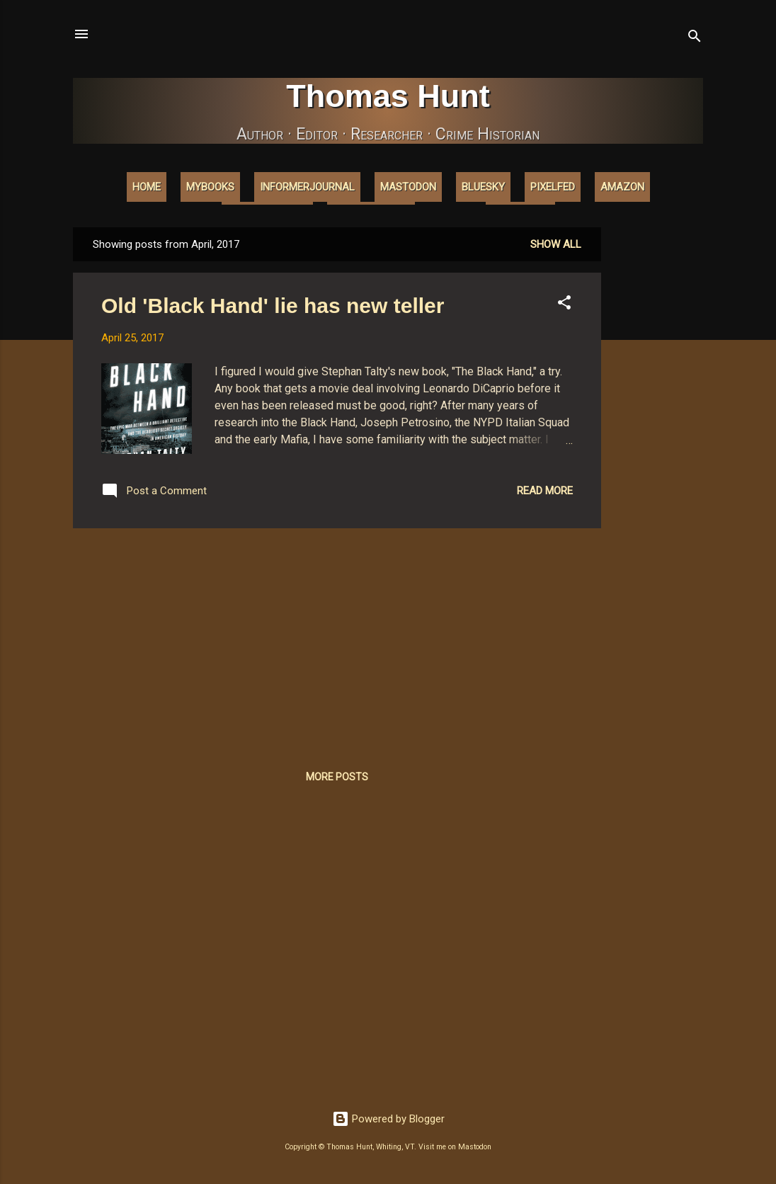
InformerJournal (307, 187)
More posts (337, 776)
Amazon (622, 187)
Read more (545, 490)
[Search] (694, 38)
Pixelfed (552, 187)
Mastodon (408, 187)
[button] (564, 305)
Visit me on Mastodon (454, 1146)
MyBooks (210, 187)
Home (146, 187)
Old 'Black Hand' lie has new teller (272, 305)
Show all (555, 244)
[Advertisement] (657, 439)
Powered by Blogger (388, 1118)
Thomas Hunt (388, 96)
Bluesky (483, 187)
